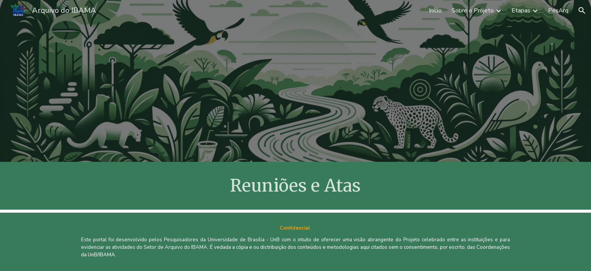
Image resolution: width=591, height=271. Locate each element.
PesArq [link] (558, 10)
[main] (295, 186)
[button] (582, 11)
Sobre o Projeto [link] (473, 10)
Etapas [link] (520, 10)
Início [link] (435, 10)
